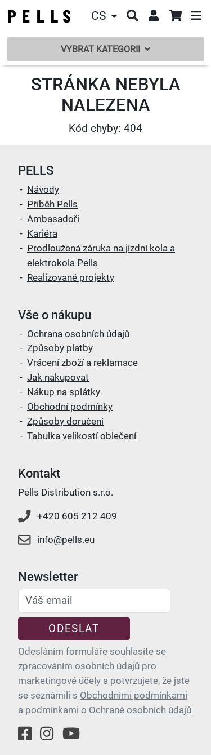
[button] (105, 16)
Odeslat (73, 628)
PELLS (35, 171)
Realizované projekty (70, 277)
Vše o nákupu (54, 315)
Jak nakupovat (58, 377)
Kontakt (39, 473)
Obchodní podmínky (70, 406)
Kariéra (42, 233)
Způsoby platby (60, 348)
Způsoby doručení (65, 421)
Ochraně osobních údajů (140, 710)
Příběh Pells (52, 204)
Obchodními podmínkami (133, 695)
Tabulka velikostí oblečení (81, 435)
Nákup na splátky (63, 392)
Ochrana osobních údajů (78, 333)
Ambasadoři (53, 218)
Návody (43, 189)
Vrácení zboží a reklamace (82, 362)
